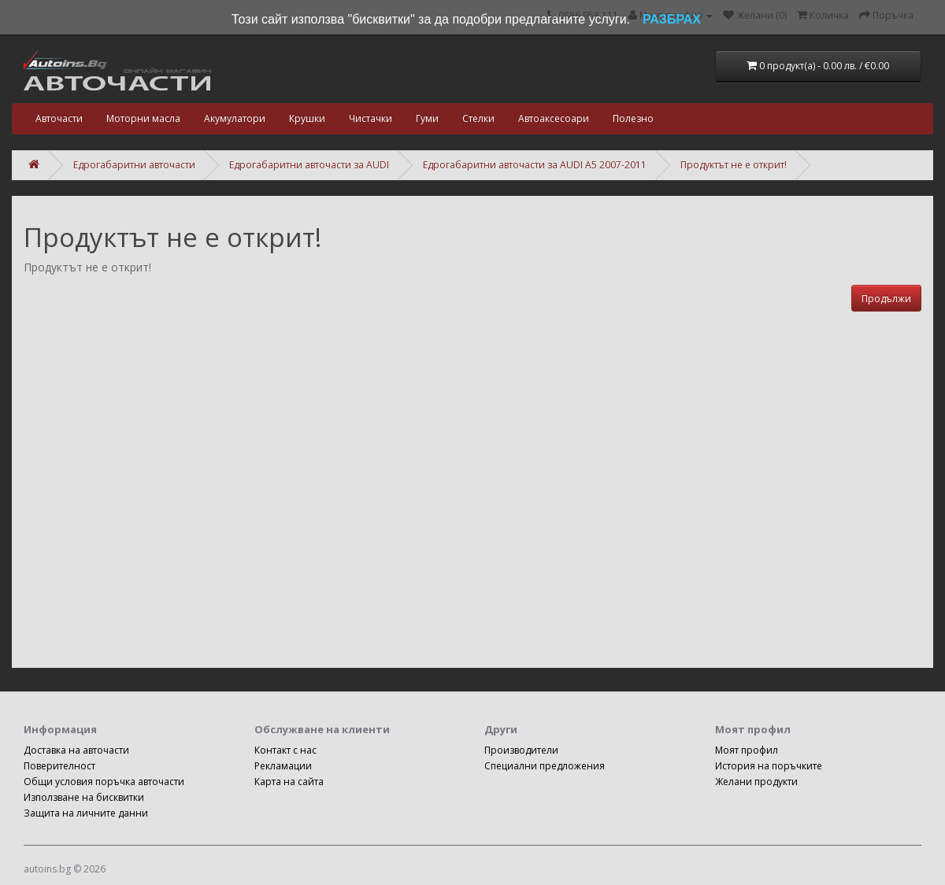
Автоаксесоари (553, 118)
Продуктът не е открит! (733, 164)
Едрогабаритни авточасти (134, 164)
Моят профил (746, 750)
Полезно (633, 118)
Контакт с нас (285, 750)
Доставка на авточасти (76, 750)
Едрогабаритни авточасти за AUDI (309, 164)
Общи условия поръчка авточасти (104, 781)
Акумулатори (234, 118)
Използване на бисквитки (84, 797)
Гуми (427, 118)
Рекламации (283, 766)
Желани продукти (756, 781)
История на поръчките (768, 766)
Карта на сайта (289, 781)
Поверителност (59, 766)
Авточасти (59, 118)
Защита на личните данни (86, 813)
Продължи (886, 298)
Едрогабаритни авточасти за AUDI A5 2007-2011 (535, 164)
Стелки (478, 118)
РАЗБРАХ (672, 19)
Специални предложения (544, 766)
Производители (521, 750)
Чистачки (370, 118)
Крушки (307, 118)
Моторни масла (143, 118)
